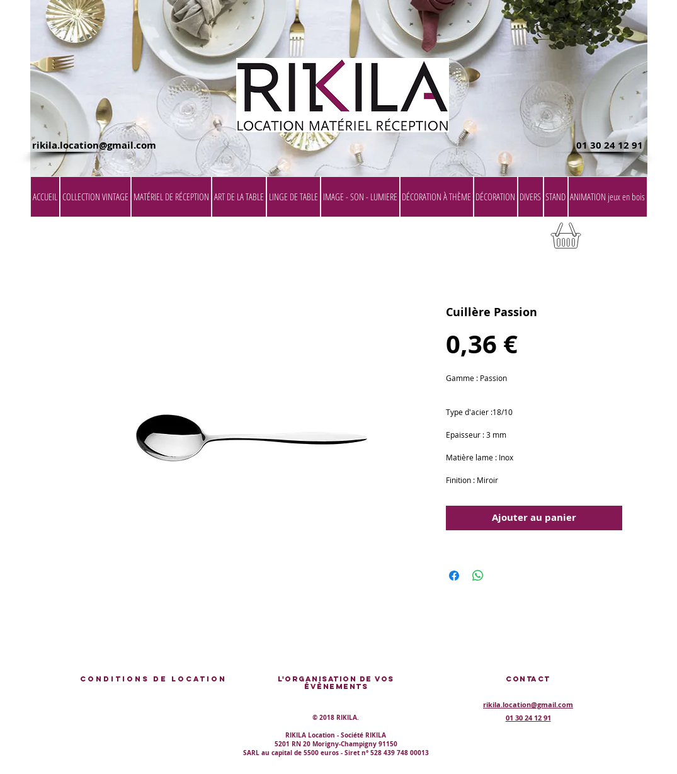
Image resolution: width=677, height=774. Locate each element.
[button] (615, 239)
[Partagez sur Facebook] (454, 575)
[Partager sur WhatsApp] (478, 575)
